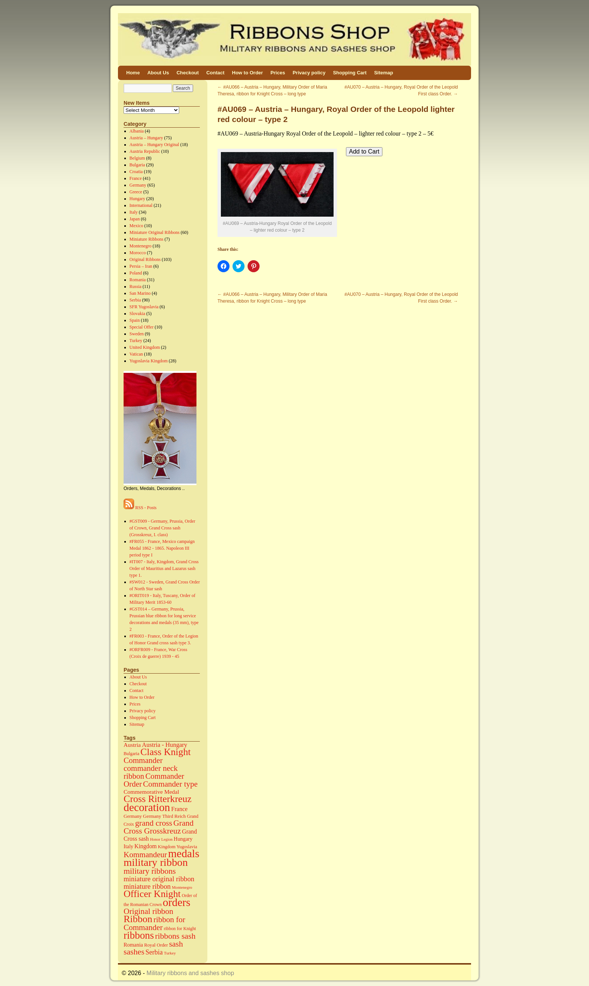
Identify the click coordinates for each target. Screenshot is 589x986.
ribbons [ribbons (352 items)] (139, 935)
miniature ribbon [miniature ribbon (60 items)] (147, 886)
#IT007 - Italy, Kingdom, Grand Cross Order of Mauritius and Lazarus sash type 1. (164, 568)
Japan (135, 219)
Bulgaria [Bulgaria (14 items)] (131, 753)
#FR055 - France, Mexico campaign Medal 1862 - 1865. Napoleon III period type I (162, 548)
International (141, 205)
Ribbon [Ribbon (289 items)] (138, 919)
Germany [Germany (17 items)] (133, 816)
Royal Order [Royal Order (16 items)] (156, 945)
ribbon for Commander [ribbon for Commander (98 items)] (154, 923)
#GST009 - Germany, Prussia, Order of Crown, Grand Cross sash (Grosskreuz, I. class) (162, 528)
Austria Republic (145, 151)
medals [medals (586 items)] (183, 853)
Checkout (188, 72)
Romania (138, 279)
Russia (136, 286)
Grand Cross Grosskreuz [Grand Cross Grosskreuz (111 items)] (158, 827)
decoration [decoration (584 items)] (147, 807)
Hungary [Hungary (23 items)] (183, 839)
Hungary (137, 198)
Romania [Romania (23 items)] (133, 945)
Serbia (135, 300)
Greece (136, 191)
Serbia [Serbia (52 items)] (154, 952)
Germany (138, 185)
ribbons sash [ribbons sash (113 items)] (175, 936)
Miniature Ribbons (146, 239)
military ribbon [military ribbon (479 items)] (156, 862)
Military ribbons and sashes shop (190, 973)
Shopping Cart (350, 72)
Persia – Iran (141, 266)
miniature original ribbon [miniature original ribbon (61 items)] (159, 879)
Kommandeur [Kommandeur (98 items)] (145, 854)
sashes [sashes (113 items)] (134, 951)
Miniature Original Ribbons (155, 232)
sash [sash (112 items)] (176, 943)
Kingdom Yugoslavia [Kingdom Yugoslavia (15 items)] (177, 846)
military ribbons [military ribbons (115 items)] (150, 871)
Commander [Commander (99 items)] (143, 760)
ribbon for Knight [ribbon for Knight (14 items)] (180, 928)
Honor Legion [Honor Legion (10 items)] (161, 839)
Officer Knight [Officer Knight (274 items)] (152, 893)
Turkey (136, 340)
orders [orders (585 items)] (176, 902)
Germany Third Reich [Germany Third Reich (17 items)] (164, 816)
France (136, 178)
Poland (136, 273)
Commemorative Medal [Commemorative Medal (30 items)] (151, 791)
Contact (215, 72)
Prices (277, 72)
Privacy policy (309, 72)
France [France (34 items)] (179, 809)
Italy (134, 212)
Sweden (137, 333)
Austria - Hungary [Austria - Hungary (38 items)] (164, 744)
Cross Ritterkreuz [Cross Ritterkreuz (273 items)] (158, 798)
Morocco (138, 252)
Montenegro (141, 246)
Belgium (137, 158)
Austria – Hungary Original (154, 144)
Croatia (136, 171)
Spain (135, 320)
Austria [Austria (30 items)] (132, 745)
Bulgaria (137, 164)
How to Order (247, 72)
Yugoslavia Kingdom (149, 360)
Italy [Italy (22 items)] (128, 846)
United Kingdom (145, 347)
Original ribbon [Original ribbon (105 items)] (148, 911)
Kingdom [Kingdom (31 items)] (145, 846)
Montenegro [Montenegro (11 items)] (182, 887)
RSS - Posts (140, 507)
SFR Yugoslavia (144, 306)
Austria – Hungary (146, 137)
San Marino (140, 293)
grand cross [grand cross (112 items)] (153, 823)
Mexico (136, 225)
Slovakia (137, 313)
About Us (158, 72)
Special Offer (142, 327)
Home (133, 72)
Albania (137, 131)
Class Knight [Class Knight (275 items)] (165, 751)
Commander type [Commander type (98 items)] (170, 783)
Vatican (136, 354)
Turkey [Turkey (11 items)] (170, 953)
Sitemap (383, 72)
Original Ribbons (145, 259)
